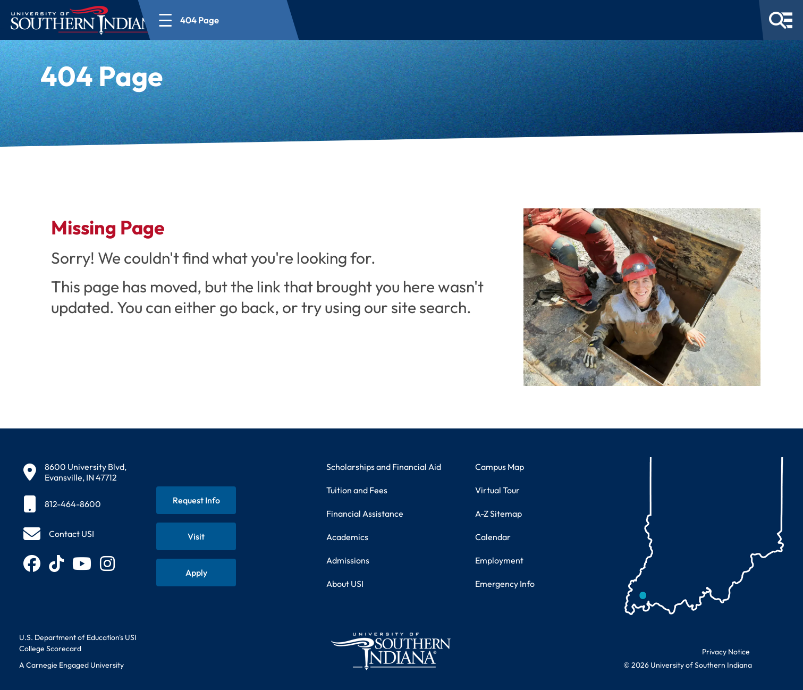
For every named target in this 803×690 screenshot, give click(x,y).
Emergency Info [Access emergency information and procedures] (505, 583)
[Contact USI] (58, 533)
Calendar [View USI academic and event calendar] (493, 537)
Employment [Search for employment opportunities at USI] (499, 560)
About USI (345, 583)
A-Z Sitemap (498, 513)
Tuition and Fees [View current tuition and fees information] (356, 490)
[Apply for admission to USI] (196, 572)
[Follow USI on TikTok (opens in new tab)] (56, 563)
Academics (347, 537)
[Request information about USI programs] (196, 500)
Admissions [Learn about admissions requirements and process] (347, 560)
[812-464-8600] (75, 504)
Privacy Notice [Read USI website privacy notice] (726, 652)
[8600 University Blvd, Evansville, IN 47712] (75, 472)
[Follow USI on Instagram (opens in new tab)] (107, 563)
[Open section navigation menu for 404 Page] (257, 20)
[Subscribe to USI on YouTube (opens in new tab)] (82, 563)
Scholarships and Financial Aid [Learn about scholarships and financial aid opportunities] (383, 466)
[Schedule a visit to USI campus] (196, 536)
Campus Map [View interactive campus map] (499, 466)
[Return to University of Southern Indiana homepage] (390, 651)
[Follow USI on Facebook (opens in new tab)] (32, 563)
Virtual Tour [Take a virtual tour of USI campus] (497, 490)
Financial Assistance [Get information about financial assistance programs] (364, 513)
